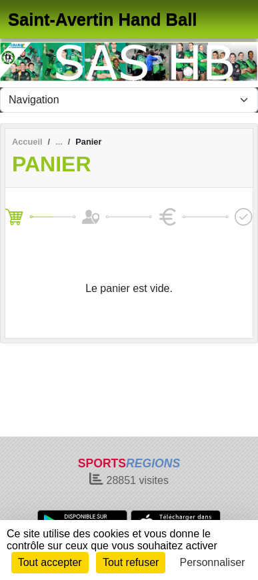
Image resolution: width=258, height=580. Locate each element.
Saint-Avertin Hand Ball (102, 19)
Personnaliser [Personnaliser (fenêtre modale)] (212, 562)
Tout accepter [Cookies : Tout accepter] (50, 562)
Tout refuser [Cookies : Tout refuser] (131, 562)
